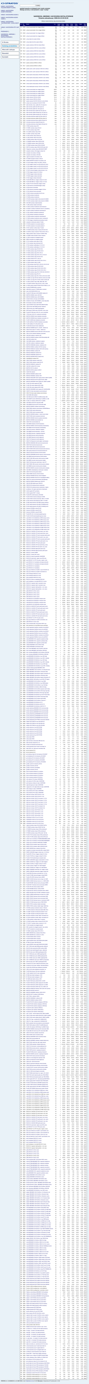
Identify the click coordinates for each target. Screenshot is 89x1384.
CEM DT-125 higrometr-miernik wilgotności (35, 439)
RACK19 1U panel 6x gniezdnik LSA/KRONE (35, 556)
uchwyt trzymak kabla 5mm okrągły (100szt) (35, 91)
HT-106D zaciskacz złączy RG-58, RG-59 (34, 250)
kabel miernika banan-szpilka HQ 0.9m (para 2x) (36, 110)
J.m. (55, 24)
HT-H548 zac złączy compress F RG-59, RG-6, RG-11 (37, 231)
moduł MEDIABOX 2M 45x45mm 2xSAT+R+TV (36, 706)
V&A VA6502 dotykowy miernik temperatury (35, 423)
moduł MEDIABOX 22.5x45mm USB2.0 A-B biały (36, 686)
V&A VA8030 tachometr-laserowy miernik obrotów (36, 456)
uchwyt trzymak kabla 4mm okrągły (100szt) (35, 89)
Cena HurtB (67, 25)
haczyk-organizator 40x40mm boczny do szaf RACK (37, 629)
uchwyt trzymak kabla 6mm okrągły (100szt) (35, 93)
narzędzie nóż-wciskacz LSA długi (33, 152)
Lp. (21, 24)
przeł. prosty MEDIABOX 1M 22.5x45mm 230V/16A (36, 648)
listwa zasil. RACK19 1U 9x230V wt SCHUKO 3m (36, 571)
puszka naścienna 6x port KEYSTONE (34, 733)
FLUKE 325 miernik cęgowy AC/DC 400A (34, 385)
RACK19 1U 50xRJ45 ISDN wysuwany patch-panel (36, 550)
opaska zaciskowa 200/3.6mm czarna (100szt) (35, 53)
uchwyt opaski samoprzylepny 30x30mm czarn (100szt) (37, 83)
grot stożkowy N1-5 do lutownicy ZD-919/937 (35, 758)
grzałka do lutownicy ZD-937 (32, 769)
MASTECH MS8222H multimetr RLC (33, 352)
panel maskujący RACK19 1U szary (33, 573)
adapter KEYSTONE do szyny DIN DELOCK (35, 723)
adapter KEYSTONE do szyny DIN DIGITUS (35, 721)
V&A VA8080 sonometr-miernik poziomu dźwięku (36, 466)
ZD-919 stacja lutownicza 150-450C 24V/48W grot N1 (37, 506)
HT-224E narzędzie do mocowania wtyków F (35, 225)
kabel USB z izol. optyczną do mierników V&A (35, 748)
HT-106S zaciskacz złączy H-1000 (33, 262)
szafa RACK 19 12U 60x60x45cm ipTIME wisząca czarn (37, 529)
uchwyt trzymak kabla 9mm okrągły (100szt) (35, 36)
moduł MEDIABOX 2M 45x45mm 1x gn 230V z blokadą (37, 658)
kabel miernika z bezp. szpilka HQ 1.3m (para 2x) (36, 104)
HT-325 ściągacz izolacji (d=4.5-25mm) (34, 172)
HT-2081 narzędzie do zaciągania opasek (34, 237)
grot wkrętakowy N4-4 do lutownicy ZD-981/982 (36, 761)
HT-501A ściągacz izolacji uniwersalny (34, 174)
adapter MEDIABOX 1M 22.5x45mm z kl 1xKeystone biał (38, 669)
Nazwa (27, 24)
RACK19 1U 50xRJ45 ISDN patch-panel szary (35, 548)
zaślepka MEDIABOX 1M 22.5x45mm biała (35, 644)
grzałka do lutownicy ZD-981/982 (33, 767)
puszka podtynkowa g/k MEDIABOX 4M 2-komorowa (37, 715)
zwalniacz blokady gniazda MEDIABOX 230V (35, 667)
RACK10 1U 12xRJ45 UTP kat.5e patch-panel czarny (37, 608)
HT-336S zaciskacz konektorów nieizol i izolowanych (37, 218)
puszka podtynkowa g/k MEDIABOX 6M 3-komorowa (37, 717)
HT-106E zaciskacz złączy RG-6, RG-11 (34, 252)
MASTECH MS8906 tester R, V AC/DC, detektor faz (37, 327)
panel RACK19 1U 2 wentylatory (33, 565)
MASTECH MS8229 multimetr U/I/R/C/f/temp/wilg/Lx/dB (37, 337)
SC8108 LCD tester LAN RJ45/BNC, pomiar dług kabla (37, 300)
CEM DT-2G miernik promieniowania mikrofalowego (37, 479)
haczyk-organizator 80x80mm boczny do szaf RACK (37, 637)
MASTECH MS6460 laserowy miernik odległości (36, 475)
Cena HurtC (71, 25)
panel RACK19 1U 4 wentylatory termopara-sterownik (37, 564)
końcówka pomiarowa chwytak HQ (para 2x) (35, 122)
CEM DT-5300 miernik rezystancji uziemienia (35, 416)
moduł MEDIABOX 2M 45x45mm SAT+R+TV (35, 704)
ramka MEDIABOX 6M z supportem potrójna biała (36, 642)
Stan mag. (85, 25)
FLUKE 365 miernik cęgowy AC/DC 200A (34, 387)
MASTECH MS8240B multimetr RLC (33, 354)
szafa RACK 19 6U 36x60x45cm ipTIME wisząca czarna (37, 521)
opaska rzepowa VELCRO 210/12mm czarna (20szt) (37, 101)
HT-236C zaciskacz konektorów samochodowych (36, 206)
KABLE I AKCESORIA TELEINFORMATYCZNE (8, 7)
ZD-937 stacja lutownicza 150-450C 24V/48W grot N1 (37, 504)
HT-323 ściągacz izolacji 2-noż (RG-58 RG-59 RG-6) (37, 166)
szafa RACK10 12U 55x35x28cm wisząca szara (36, 604)
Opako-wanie (59, 25)
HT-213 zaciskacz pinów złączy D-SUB (34, 241)
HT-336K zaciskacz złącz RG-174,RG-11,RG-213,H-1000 (38, 275)
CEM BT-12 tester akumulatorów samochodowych (36, 391)
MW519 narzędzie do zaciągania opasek (34, 239)
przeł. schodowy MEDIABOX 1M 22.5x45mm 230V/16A (37, 652)
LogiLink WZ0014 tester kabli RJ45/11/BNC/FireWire (37, 304)
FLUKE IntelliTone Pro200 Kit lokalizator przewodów (37, 321)
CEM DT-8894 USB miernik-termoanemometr (35, 446)
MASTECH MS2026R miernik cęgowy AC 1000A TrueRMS (38, 381)
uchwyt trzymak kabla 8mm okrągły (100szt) (35, 95)
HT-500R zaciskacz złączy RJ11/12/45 (34, 139)
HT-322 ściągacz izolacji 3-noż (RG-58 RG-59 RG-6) (37, 164)
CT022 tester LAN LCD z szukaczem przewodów (36, 314)
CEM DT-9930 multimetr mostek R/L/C (34, 360)
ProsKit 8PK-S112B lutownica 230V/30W (34, 494)
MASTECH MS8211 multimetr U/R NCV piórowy (36, 346)
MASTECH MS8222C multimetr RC (33, 364)
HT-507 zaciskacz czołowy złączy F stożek (35, 227)
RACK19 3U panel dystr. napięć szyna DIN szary (36, 558)
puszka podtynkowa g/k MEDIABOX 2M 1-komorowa (37, 713)
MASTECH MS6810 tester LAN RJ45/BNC (35, 296)
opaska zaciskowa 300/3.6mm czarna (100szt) (35, 59)
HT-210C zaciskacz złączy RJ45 (32, 129)
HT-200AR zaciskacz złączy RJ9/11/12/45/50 (35, 145)
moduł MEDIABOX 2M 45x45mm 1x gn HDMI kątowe (37, 683)
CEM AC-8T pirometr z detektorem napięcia (35, 429)
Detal (80, 24)
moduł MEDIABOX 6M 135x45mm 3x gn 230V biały (36, 663)
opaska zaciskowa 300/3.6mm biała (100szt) (35, 56)
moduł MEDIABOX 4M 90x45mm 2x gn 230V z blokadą (37, 661)
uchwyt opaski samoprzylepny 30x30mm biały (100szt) (37, 80)
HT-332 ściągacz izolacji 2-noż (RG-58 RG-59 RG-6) (37, 168)
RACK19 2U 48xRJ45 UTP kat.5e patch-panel (35, 542)
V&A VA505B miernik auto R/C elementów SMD (36, 404)
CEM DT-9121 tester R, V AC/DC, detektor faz (35, 329)
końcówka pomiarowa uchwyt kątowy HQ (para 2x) (36, 124)
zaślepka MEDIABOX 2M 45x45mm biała (34, 646)
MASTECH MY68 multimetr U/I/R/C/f (33, 369)
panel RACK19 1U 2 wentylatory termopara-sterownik (37, 562)
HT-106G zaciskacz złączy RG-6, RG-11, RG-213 (36, 254)
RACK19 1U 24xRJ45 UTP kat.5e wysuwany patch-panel (38, 535)
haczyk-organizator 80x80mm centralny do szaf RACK (37, 635)
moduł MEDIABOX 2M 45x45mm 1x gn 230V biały (36, 656)
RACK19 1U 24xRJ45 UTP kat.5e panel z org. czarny (37, 531)
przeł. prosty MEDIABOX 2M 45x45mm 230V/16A (36, 650)
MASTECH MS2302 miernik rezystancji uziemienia (36, 418)
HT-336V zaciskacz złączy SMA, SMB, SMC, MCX (36, 281)
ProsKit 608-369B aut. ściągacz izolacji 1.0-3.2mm (36, 181)
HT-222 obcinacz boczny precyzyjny (33, 191)
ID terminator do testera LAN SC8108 (34, 302)
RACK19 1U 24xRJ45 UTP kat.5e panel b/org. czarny (37, 533)
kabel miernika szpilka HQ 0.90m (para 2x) (35, 106)
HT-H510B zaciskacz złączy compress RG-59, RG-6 (37, 229)
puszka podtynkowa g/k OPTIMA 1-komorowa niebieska (37, 719)
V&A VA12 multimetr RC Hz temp (33, 366)
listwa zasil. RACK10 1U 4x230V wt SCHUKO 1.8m (36, 619)
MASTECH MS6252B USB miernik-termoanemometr (37, 442)
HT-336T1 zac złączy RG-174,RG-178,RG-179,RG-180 (37, 279)
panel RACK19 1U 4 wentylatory (33, 567)
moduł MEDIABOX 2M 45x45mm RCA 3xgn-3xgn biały (37, 692)
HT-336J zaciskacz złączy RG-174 (33, 273)
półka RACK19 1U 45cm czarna (32, 594)
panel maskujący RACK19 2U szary (33, 575)
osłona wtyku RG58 (30, 736)
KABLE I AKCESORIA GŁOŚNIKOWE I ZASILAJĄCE (10, 22)
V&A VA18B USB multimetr (31, 394)
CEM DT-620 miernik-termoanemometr (34, 444)
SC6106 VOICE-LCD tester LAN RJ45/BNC (35, 298)
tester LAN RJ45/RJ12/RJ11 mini (33, 291)
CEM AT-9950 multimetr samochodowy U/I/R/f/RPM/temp (38, 408)
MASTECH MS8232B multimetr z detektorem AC (36, 345)
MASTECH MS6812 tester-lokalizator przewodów (36, 316)
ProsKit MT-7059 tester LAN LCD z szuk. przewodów (37, 312)
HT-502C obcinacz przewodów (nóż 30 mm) (35, 193)
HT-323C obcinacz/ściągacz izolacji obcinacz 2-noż (36, 170)
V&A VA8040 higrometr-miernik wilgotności (35, 437)
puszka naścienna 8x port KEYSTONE (34, 734)
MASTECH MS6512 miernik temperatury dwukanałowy (37, 425)
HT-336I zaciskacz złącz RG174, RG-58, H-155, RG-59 (37, 264)
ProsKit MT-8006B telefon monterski (33, 287)
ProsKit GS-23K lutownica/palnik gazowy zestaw (36, 515)
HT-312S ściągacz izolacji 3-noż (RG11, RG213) (36, 162)
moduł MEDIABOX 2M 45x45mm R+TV (34, 702)
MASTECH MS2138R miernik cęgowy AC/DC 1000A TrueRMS (39, 377)
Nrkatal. (24, 25)
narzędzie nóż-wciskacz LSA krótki (33, 154)
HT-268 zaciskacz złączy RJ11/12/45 (33, 137)
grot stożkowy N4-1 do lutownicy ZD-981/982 (35, 759)
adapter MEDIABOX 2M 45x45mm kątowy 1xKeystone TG (38, 673)
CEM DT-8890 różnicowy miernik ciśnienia (35, 473)
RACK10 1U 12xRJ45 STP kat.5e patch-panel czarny (37, 613)
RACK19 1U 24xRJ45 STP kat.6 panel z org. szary (36, 546)
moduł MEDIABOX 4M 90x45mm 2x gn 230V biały (36, 660)
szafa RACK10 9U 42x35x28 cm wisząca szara (36, 602)
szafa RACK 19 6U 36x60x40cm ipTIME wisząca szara (37, 519)
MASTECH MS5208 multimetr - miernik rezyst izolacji (37, 414)
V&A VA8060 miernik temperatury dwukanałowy (36, 427)
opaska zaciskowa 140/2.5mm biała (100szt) (35, 44)
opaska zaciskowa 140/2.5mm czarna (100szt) (35, 47)
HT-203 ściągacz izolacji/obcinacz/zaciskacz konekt (36, 220)
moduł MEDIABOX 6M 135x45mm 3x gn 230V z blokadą (37, 665)
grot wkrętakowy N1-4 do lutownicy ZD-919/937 (36, 756)
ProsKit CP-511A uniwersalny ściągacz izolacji (35, 183)
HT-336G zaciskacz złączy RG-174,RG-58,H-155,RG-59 (37, 272)
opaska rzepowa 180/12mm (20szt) (33, 99)
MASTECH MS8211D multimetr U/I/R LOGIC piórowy (37, 348)
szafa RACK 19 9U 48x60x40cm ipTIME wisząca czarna (37, 523)
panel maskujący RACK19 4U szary (33, 577)
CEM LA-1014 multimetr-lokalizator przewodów (36, 333)
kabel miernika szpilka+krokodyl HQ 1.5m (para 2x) (36, 112)
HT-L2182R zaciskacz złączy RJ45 (33, 131)
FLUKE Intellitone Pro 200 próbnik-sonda (34, 323)
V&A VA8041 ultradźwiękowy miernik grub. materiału (37, 469)
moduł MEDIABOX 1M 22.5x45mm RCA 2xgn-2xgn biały (37, 690)
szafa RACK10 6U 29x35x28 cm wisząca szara (36, 600)
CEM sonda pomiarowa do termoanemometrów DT (36, 450)
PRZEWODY (4, 31)
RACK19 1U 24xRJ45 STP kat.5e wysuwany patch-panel (38, 539)
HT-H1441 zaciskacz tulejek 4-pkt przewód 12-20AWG (37, 200)
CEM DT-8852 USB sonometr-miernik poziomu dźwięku (37, 464)
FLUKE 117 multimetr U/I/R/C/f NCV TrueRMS (35, 400)
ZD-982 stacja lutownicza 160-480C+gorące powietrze (37, 502)
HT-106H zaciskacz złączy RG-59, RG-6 (34, 256)
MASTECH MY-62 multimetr (32, 368)
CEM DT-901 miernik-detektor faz (33, 421)
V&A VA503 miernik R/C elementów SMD (34, 402)
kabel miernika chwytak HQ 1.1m (33, 742)
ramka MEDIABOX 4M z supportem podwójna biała (36, 640)
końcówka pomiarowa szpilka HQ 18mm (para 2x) (36, 116)
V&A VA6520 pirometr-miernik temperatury (35, 435)
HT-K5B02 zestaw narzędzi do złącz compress (35, 235)
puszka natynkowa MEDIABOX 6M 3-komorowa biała (37, 711)
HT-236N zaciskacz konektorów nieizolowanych (36, 216)
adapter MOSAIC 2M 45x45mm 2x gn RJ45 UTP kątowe (37, 679)
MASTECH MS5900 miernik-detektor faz (34, 419)
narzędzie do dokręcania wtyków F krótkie (34, 222)
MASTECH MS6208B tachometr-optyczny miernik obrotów (38, 454)
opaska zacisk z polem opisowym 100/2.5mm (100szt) (37, 68)
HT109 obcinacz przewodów (32, 187)
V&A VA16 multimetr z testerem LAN (33, 335)
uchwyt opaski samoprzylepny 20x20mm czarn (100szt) (37, 77)
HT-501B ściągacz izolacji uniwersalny (34, 175)
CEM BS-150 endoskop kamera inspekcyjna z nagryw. (37, 487)
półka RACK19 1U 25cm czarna (32, 590)
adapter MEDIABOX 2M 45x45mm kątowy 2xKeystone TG (38, 677)
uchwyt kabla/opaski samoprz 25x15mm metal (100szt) (37, 86)
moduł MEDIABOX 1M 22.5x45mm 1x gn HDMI (36, 681)
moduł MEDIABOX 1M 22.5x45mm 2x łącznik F (36, 700)
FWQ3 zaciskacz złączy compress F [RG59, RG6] (36, 233)
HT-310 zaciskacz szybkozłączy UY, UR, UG (35, 245)
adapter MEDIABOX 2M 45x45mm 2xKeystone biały (37, 675)
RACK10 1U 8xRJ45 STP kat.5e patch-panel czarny (37, 606)
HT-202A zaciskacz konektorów (32, 195)
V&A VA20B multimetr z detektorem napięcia (35, 341)
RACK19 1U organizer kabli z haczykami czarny (36, 583)
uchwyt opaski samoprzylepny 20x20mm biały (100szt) (37, 74)
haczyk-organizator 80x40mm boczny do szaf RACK (37, 633)
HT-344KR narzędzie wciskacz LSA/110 (34, 158)
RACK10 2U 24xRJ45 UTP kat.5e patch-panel (35, 610)
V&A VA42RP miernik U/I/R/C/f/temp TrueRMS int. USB (37, 398)
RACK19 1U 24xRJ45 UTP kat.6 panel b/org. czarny (37, 544)
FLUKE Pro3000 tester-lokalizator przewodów (35, 320)
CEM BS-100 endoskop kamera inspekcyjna (35, 485)
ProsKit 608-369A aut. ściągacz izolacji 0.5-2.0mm (36, 179)
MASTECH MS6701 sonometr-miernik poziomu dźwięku (37, 467)
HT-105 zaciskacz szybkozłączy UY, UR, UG (35, 247)
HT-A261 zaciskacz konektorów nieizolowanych (36, 210)
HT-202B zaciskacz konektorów (32, 197)
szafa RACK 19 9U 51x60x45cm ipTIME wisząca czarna (37, 525)
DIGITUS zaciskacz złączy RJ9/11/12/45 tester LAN (37, 147)
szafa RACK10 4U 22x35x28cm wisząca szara (35, 598)
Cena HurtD (76, 25)
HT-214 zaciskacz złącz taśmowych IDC (34, 243)
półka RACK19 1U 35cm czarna (32, 592)
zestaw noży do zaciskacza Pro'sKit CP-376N (35, 102)
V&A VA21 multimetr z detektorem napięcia (35, 343)
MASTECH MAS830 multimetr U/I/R (33, 373)
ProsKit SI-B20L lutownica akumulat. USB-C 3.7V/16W (37, 498)
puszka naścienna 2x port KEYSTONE (34, 729)
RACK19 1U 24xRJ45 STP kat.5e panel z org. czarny (37, 537)
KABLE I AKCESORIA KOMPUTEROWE (7, 11)
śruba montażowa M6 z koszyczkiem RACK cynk (36, 623)
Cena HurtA (63, 25)
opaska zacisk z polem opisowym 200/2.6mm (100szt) (37, 71)
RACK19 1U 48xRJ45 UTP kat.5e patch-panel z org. (37, 540)
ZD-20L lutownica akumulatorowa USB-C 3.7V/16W (36, 500)
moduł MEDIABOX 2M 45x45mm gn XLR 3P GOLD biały (38, 694)
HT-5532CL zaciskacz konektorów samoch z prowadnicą (37, 208)
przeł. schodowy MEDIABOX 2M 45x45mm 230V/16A (37, 654)
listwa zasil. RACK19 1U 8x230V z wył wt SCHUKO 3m (37, 569)
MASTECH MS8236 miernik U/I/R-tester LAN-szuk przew (38, 331)
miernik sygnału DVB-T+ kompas (33, 492)
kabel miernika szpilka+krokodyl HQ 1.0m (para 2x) (36, 114)
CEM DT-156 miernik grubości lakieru (34, 471)
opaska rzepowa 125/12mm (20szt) (33, 97)
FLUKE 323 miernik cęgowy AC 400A (34, 383)
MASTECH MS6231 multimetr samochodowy (35, 406)
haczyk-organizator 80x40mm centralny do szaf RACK (37, 631)
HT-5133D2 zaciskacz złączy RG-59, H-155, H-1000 (37, 283)
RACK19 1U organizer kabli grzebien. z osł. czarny (36, 587)
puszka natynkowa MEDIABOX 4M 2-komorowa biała (37, 710)
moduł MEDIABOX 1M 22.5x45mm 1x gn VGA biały (36, 685)
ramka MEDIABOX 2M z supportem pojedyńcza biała (37, 638)
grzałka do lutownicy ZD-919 (32, 765)
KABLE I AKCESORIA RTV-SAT (10, 27)
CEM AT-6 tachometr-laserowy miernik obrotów (36, 452)
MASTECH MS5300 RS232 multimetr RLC (35, 356)
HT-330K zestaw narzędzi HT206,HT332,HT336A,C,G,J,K (38, 285)
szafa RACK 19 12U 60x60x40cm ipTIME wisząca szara (37, 527)
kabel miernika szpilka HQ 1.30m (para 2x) (35, 108)
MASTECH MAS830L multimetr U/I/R (33, 375)
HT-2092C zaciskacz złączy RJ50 (33, 133)
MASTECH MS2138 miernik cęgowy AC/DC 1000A (36, 379)
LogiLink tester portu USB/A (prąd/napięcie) (35, 308)
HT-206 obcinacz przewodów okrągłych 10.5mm (36, 189)
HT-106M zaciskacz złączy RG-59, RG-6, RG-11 (36, 260)
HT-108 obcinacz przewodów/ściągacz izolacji (35, 185)
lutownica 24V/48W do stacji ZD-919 (33, 508)
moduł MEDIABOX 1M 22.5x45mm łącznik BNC (36, 698)
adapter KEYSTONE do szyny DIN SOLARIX (35, 725)
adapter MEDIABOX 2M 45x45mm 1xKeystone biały (37, 671)
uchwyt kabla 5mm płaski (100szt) (33, 39)
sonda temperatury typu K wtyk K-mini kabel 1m (36, 746)
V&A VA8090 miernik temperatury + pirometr (35, 431)
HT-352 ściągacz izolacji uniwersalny (33, 177)
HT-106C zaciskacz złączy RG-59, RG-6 (34, 248)
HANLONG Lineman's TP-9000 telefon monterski (36, 289)
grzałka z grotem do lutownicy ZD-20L (34, 763)
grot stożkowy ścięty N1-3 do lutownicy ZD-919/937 (36, 754)
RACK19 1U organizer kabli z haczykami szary (35, 585)
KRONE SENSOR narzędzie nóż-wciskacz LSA (36, 160)
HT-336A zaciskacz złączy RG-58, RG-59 (34, 266)
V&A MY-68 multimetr (30, 371)
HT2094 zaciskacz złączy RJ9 (32, 126)
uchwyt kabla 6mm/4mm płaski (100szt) (34, 42)
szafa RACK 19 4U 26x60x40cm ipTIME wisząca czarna (37, 517)
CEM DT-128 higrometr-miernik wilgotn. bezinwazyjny (37, 441)
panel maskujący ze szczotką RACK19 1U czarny (36, 581)
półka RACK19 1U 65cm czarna (32, 596)
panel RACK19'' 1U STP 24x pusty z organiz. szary (36, 560)
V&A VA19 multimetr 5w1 (31, 339)
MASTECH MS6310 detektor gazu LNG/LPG (35, 481)
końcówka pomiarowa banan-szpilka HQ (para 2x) (36, 120)
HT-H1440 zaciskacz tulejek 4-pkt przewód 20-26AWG (37, 199)
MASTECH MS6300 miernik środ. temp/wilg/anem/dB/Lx (37, 477)
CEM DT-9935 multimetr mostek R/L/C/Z (34, 362)
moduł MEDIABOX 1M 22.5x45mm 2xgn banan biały (37, 696)
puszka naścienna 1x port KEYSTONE (34, 727)
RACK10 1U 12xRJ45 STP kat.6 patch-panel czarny (37, 615)
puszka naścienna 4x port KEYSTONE (34, 731)
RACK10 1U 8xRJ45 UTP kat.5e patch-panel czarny (37, 612)
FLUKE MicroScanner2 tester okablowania (35, 325)
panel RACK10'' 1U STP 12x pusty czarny (34, 617)
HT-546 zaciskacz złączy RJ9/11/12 (33, 135)
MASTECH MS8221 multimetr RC (33, 350)
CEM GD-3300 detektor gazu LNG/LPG (34, 483)
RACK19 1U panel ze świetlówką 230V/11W (35, 579)
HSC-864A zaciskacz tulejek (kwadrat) (34, 202)
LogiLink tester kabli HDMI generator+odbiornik (36, 306)
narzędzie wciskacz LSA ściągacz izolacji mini (35, 150)
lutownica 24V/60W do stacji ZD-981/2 (34, 512)
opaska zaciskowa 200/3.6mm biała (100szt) (35, 50)
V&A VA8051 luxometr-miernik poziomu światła (35, 460)
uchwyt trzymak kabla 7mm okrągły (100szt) (35, 33)
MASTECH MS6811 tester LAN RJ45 (34, 295)
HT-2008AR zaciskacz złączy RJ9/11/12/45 (35, 143)
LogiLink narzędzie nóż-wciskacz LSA (34, 156)
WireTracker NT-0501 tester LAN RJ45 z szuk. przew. (37, 310)
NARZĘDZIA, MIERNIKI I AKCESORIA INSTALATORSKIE (8, 36)
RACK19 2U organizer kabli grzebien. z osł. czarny (36, 588)
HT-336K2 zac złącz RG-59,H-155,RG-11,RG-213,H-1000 (38, 277)
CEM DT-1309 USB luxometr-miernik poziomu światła (37, 458)
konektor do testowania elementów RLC (34, 744)
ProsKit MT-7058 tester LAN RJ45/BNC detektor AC (37, 293)
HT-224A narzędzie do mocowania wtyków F (35, 223)
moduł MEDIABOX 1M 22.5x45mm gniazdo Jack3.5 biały (38, 688)
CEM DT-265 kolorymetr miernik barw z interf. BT (36, 462)
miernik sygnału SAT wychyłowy (32, 491)
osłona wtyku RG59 (30, 738)
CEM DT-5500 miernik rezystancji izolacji (34, 412)
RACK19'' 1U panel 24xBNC (32, 552)
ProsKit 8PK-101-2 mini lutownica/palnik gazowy (36, 514)
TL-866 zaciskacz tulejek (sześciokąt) (34, 204)
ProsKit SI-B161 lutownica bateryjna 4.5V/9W (35, 496)
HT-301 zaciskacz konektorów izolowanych (35, 212)
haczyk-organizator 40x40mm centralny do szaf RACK (37, 627)
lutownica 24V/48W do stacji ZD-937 (33, 510)
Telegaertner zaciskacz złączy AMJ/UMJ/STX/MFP (36, 149)
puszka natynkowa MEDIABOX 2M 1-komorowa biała (37, 708)
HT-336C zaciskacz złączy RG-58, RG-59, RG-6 (36, 268)
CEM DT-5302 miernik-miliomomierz (33, 410)
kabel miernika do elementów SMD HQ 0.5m (35, 740)
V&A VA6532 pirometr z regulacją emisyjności (35, 433)
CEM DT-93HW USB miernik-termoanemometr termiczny (38, 448)
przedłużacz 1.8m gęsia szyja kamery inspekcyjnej (36, 489)
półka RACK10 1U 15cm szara (32, 621)
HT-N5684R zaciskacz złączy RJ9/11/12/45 (35, 141)
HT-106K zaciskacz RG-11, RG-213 (33, 258)
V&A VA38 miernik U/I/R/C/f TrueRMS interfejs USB (36, 396)
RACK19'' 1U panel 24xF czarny (32, 554)
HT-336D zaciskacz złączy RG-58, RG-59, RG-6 (36, 270)
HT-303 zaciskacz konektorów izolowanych (35, 214)
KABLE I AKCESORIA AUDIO (9, 14)
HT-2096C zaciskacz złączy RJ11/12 (33, 127)
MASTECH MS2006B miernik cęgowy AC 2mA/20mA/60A (38, 389)
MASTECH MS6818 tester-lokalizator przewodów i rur (37, 318)
